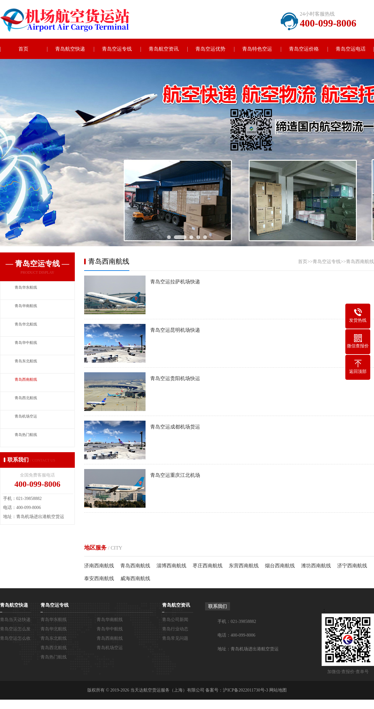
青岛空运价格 (304, 48)
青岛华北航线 (54, 629)
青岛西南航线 (360, 261)
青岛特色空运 (257, 48)
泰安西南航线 (99, 578)
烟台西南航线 (280, 565)
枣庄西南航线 (208, 565)
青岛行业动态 (175, 629)
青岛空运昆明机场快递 (175, 330)
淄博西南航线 (171, 565)
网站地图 (278, 690)
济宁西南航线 (352, 565)
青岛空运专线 (117, 48)
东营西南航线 (244, 565)
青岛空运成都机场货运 (175, 426)
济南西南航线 (99, 565)
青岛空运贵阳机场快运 (175, 378)
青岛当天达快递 (15, 619)
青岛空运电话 (351, 48)
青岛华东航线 (54, 619)
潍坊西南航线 (316, 565)
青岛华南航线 (110, 619)
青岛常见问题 (175, 638)
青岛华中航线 (110, 629)
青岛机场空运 (110, 647)
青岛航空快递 (70, 48)
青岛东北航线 (54, 638)
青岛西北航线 (54, 647)
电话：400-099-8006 (236, 635)
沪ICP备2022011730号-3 (245, 690)
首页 (23, 48)
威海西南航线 (135, 578)
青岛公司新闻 (175, 619)
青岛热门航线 (54, 657)
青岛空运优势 (210, 48)
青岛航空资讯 (164, 48)
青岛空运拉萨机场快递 (175, 281)
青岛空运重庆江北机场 (175, 475)
